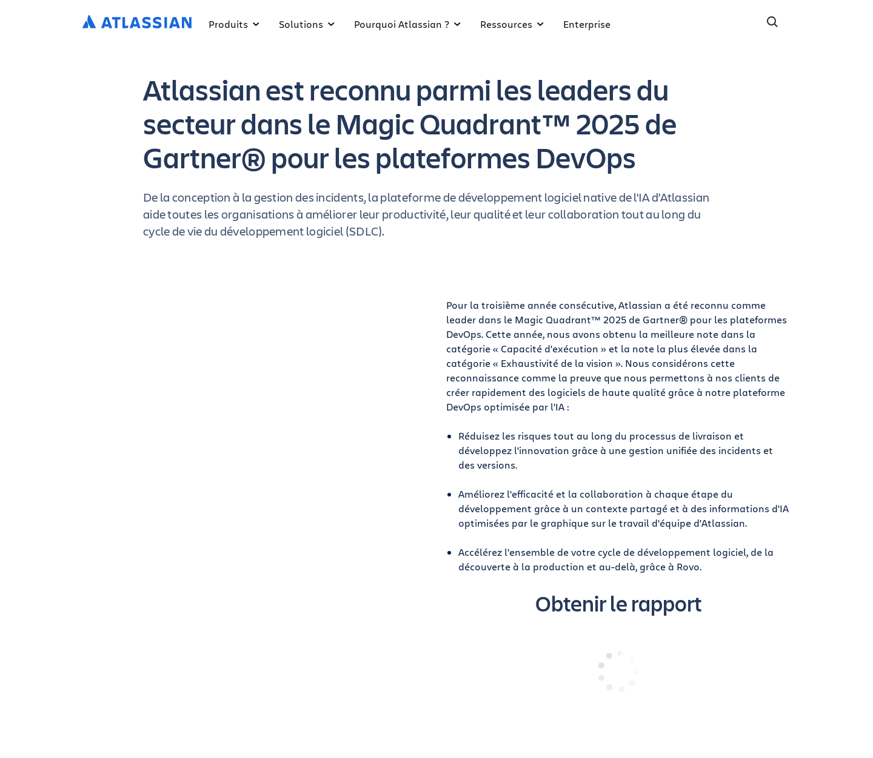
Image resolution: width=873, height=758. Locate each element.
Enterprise (586, 24)
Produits (234, 24)
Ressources (512, 24)
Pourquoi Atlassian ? (407, 24)
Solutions (307, 24)
